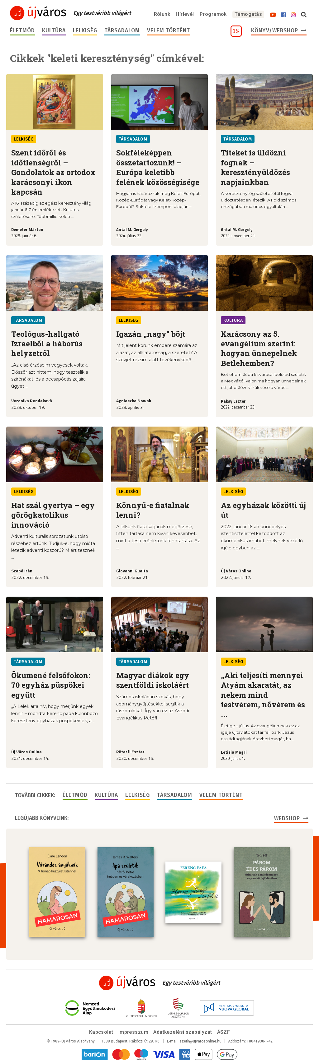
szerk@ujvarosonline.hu (200, 1041)
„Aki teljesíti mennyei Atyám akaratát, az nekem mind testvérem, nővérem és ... (263, 694)
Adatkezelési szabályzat (182, 1032)
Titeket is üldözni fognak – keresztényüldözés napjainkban (255, 167)
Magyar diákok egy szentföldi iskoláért (152, 680)
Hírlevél (185, 14)
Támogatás (248, 14)
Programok (213, 14)
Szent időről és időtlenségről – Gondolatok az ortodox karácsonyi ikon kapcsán (53, 172)
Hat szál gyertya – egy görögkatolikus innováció (53, 515)
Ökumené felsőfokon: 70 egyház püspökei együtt (50, 685)
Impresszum (133, 1032)
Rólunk (162, 14)
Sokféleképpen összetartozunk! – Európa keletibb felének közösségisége (157, 167)
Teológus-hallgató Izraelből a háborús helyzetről (47, 343)
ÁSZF (223, 1032)
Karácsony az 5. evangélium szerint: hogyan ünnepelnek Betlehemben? (259, 348)
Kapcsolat (101, 1032)
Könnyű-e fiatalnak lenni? (152, 510)
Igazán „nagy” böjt (150, 334)
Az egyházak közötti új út (263, 510)
